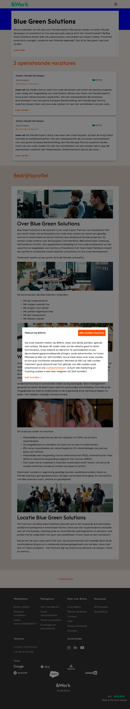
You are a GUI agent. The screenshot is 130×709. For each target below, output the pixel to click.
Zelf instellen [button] (33, 377)
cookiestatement (56, 368)
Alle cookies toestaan (91, 333)
